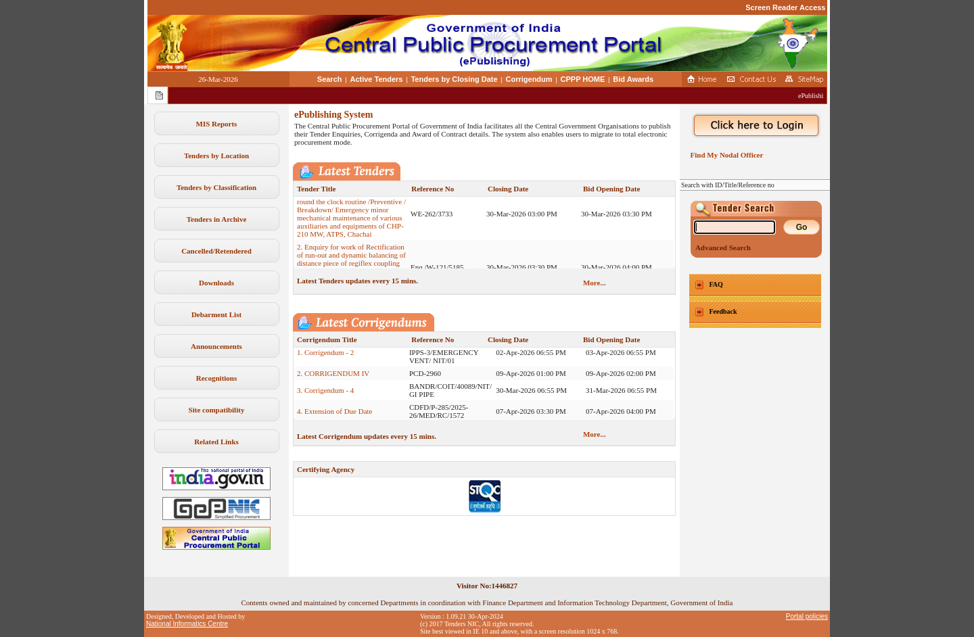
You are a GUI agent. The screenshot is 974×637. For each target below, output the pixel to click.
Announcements (216, 346)
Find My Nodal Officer (725, 155)
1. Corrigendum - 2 (325, 357)
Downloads (216, 283)
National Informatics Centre (187, 624)
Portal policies (807, 616)
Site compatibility (217, 410)
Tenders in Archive (217, 219)
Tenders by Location (216, 155)
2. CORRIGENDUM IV (333, 378)
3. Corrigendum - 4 (325, 395)
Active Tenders (376, 79)
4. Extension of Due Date (335, 416)
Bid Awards (633, 79)
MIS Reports (216, 124)
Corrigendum (529, 79)
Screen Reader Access (785, 7)
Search (329, 79)
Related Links (216, 442)
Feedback (723, 311)
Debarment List (216, 314)
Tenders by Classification (216, 187)
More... (594, 283)
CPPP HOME (583, 79)
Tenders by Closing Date (454, 79)
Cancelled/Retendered (216, 251)
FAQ (716, 284)
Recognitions (216, 378)
